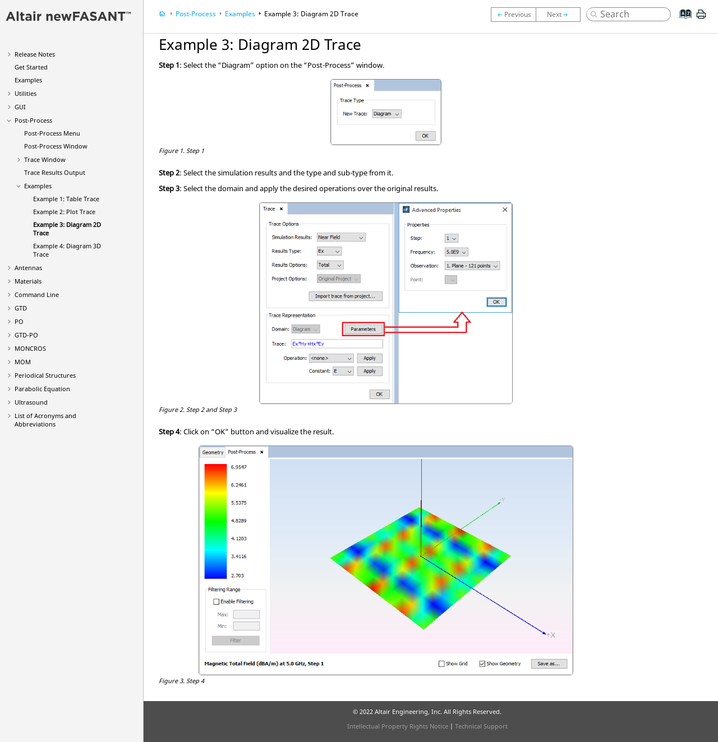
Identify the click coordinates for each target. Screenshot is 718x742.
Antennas (28, 267)
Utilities (25, 93)
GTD (21, 308)
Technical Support (481, 726)
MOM (23, 362)
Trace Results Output (54, 172)
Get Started (31, 67)
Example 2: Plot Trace (64, 211)
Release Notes (35, 54)
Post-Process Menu (52, 133)
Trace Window (45, 159)
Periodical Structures (45, 375)
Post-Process (33, 120)
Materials (28, 281)
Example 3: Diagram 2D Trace (311, 13)
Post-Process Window (56, 146)
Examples (28, 80)
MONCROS (30, 348)
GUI (20, 107)
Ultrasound (31, 402)
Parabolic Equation (42, 388)
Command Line (37, 294)
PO (19, 321)
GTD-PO (26, 335)
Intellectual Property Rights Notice (397, 726)
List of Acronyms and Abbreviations (45, 419)
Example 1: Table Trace (66, 198)
